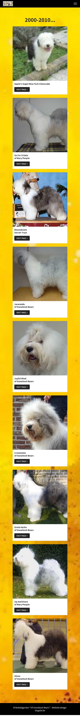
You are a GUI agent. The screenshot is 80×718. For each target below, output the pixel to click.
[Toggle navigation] (75, 4)
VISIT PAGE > (22, 89)
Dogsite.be (40, 713)
